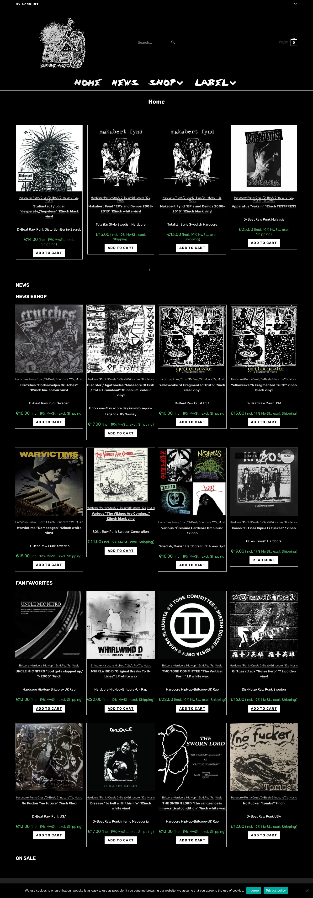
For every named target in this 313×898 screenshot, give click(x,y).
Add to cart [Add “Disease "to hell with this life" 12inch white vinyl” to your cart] (121, 835)
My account (27, 4)
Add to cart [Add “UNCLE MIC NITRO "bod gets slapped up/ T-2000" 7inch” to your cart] (49, 704)
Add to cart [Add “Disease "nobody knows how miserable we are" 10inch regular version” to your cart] (49, 248)
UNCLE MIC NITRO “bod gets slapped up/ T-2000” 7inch (49, 668)
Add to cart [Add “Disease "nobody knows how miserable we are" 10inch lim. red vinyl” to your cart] (121, 248)
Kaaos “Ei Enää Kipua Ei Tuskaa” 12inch (264, 523)
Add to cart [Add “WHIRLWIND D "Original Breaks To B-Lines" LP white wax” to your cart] (121, 704)
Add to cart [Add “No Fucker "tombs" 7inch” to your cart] (264, 830)
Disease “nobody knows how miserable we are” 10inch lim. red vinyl (121, 208)
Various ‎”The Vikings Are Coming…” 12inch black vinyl (121, 511)
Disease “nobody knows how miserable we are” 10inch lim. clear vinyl (192, 208)
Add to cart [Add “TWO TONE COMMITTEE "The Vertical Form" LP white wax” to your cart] (192, 704)
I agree (254, 890)
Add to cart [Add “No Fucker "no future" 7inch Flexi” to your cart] (49, 830)
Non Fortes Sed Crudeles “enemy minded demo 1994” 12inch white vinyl (264, 208)
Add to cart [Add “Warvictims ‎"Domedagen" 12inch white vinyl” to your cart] (49, 560)
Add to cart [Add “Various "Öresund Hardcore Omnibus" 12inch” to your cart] (192, 560)
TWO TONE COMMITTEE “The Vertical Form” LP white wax (192, 668)
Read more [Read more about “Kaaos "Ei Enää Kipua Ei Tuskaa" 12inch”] (264, 555)
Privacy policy (276, 890)
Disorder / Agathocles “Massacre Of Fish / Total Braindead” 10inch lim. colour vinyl (120, 385)
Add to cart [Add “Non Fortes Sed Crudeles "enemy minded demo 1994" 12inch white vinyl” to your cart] (264, 248)
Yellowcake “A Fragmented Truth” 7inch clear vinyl (192, 382)
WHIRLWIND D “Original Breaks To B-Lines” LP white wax (121, 668)
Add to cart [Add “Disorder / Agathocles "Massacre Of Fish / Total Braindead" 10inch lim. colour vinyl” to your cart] (121, 428)
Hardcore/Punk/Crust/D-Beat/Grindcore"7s (187, 374)
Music (49, 200)
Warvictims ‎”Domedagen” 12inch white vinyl (49, 525)
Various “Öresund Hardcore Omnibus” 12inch (192, 525)
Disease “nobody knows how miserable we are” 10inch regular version (49, 208)
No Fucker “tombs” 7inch (264, 798)
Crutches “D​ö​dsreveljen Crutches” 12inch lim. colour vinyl (49, 382)
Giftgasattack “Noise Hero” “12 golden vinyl (264, 668)
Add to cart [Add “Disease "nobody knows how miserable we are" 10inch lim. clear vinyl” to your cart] (192, 244)
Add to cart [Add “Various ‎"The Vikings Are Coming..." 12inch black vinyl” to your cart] (121, 546)
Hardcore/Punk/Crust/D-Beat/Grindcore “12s (48, 197)
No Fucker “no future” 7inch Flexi (49, 798)
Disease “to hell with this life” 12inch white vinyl (120, 800)
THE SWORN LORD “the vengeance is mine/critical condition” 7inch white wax (192, 800)
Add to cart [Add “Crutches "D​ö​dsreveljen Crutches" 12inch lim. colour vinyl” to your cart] (49, 417)
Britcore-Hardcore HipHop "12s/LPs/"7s (44, 660)
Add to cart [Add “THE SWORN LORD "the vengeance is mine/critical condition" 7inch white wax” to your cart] (192, 835)
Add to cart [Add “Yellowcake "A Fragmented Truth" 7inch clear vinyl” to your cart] (192, 417)
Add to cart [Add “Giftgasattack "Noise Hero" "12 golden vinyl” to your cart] (264, 704)
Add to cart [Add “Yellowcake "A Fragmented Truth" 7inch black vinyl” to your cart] (264, 417)
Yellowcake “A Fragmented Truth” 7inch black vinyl (264, 382)
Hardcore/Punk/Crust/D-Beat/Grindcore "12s (44, 374)
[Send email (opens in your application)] (294, 4)
